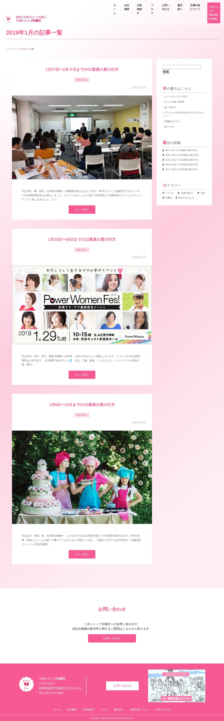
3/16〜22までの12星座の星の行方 (185, 157)
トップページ (13, 39)
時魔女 (181, 192)
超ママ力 (170, 117)
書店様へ (187, 4)
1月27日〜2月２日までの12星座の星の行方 (81, 60)
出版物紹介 (175, 11)
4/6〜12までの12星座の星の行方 (184, 141)
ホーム (140, 11)
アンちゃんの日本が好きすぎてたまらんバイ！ (184, 104)
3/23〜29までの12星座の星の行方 (185, 152)
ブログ (193, 11)
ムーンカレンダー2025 (177, 86)
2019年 (26, 39)
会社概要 (157, 11)
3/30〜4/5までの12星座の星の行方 (185, 147)
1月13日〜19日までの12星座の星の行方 (83, 232)
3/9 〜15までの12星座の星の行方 (184, 163)
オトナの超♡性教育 (176, 92)
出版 (168, 192)
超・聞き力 (171, 97)
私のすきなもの (174, 197)
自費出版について (209, 4)
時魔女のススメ (173, 112)
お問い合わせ (211, 11)
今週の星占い (82, 70)
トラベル (171, 187)
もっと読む (82, 201)
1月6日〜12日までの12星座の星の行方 (82, 399)
